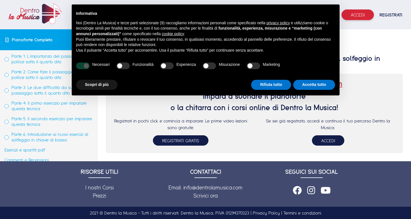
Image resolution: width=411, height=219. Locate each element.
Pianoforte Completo (32, 39)
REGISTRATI (390, 15)
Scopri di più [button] (97, 84)
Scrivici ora (205, 195)
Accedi (358, 15)
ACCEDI (328, 140)
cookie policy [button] (173, 34)
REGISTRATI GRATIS (180, 140)
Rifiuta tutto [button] (271, 84)
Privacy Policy (266, 213)
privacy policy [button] (278, 23)
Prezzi (99, 195)
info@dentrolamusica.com (212, 187)
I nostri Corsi (99, 187)
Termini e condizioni (302, 213)
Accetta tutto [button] (314, 84)
